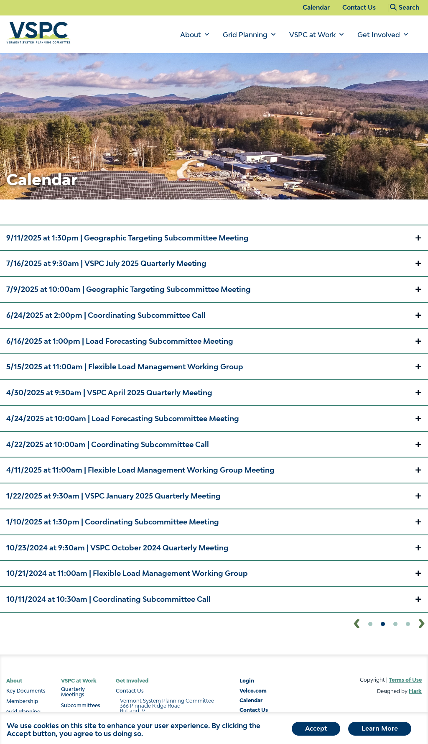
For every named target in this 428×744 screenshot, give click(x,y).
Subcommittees (80, 705)
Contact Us (359, 7)
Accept (316, 730)
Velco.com (253, 691)
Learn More (380, 730)
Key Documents (26, 691)
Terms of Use (405, 680)
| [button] (127, 237)
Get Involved (378, 35)
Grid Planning (245, 35)
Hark (415, 691)
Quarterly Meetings (73, 692)
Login (246, 681)
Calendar (316, 7)
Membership (22, 701)
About (190, 35)
